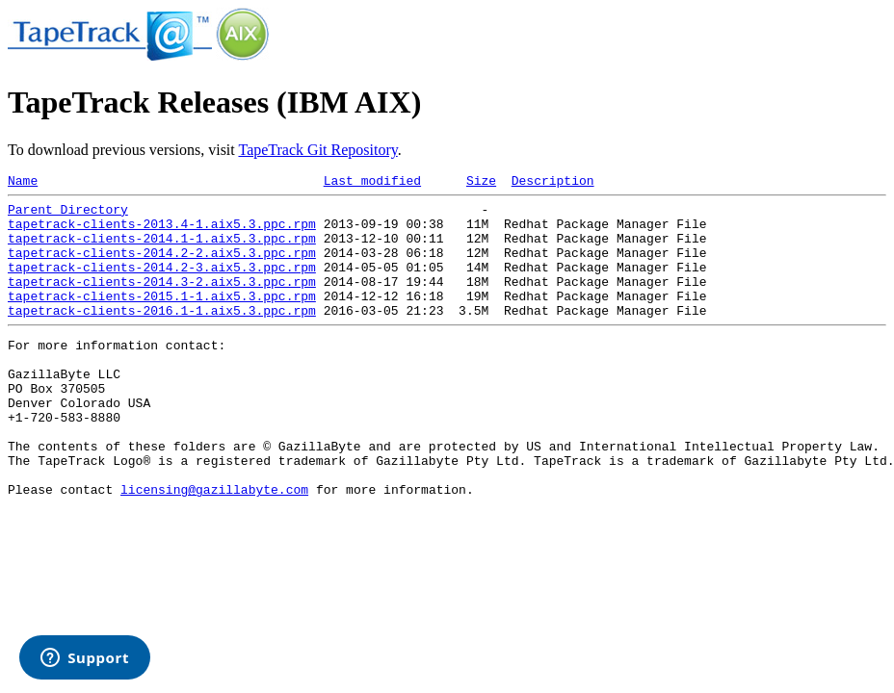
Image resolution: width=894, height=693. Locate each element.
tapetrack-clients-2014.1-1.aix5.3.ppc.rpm (162, 249)
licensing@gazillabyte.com (214, 546)
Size (481, 183)
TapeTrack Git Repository (317, 149)
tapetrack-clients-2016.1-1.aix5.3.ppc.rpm (162, 336)
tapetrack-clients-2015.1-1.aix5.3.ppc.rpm (162, 318)
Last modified (372, 183)
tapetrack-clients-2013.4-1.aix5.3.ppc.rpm (162, 232)
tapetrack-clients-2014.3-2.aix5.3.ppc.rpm (162, 301)
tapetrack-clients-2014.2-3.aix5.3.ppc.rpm (162, 284)
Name (23, 183)
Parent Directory (68, 214)
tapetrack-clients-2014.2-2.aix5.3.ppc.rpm (162, 266)
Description (553, 183)
